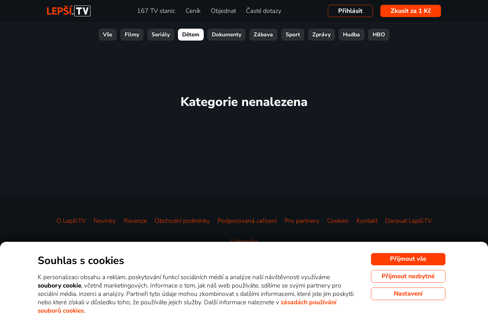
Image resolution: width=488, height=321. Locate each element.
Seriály (160, 34)
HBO (379, 34)
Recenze (135, 221)
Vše (107, 34)
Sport (293, 34)
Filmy (132, 34)
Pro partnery (302, 221)
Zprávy (321, 34)
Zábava (263, 34)
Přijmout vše (408, 259)
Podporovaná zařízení (247, 221)
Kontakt (366, 221)
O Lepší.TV (71, 221)
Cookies (337, 221)
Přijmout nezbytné (408, 276)
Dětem (190, 34)
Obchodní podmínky (182, 221)
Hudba (351, 34)
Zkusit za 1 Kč (411, 11)
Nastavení (408, 293)
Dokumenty (226, 34)
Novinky (104, 221)
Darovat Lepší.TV (408, 221)
